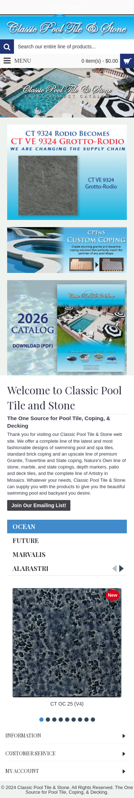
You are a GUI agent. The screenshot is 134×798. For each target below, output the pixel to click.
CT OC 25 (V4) (67, 704)
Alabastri (31, 568)
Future (26, 540)
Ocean (24, 526)
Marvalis (29, 554)
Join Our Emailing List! (38, 505)
